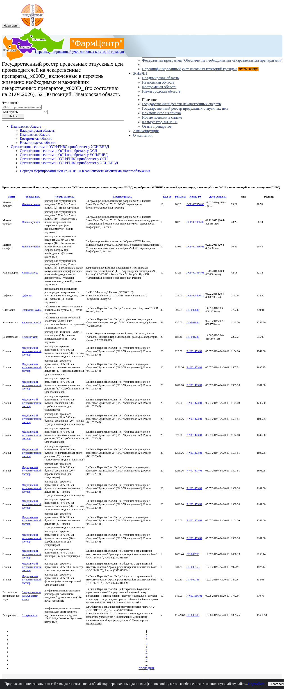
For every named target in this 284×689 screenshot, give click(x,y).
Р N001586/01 (194, 595)
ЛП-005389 (192, 615)
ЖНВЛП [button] (140, 73)
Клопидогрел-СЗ (31, 322)
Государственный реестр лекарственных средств (181, 104)
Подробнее (256, 684)
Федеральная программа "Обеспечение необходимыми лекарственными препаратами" (212, 60)
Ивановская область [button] (26, 126)
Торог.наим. (32, 196)
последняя (146, 668)
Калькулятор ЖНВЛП (159, 122)
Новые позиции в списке (162, 117)
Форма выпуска (64, 196)
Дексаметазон (30, 336)
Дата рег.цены (218, 196)
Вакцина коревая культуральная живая (31, 596)
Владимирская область (160, 78)
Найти (13, 116)
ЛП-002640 (192, 309)
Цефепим (27, 295)
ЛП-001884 (192, 322)
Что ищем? (10, 103)
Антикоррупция (146, 131)
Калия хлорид (30, 272)
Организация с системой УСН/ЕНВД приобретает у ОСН (64, 159)
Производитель (122, 196)
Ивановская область (158, 82)
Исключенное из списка (161, 113)
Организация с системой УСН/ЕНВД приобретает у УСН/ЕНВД (69, 163)
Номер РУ (195, 196)
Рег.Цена (180, 196)
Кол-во (167, 196)
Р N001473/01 (194, 351)
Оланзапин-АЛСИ (32, 309)
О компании (142, 135)
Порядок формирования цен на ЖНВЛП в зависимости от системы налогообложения (85, 171)
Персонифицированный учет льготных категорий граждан (189, 69)
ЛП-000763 (192, 554)
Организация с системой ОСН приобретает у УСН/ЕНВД (64, 155)
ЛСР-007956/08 (195, 204)
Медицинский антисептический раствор (31, 351)
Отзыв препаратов (156, 126)
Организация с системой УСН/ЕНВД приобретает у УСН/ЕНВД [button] (60, 147)
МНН (11, 196)
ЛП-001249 (192, 336)
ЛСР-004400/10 (195, 295)
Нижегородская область (161, 91)
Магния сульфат (31, 204)
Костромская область (159, 87)
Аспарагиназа (29, 615)
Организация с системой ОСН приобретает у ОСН (58, 151)
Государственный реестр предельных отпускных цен (185, 108)
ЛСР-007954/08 (195, 272)
